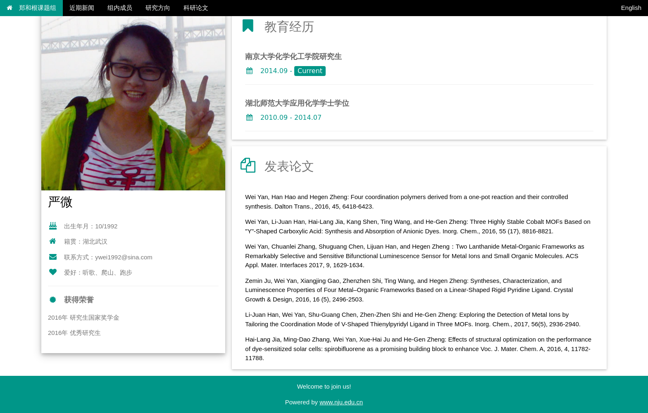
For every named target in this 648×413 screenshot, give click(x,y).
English (631, 7)
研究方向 (157, 7)
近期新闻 (81, 7)
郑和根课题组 (31, 7)
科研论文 (195, 7)
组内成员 (119, 7)
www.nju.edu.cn (341, 402)
